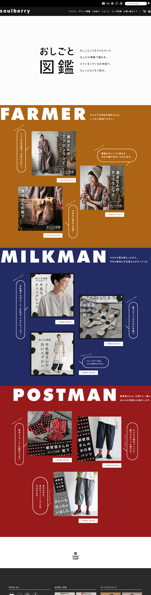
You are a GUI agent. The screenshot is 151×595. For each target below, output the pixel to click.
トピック (106, 11)
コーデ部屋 (117, 11)
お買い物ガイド (131, 11)
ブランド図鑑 (84, 11)
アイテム (72, 11)
